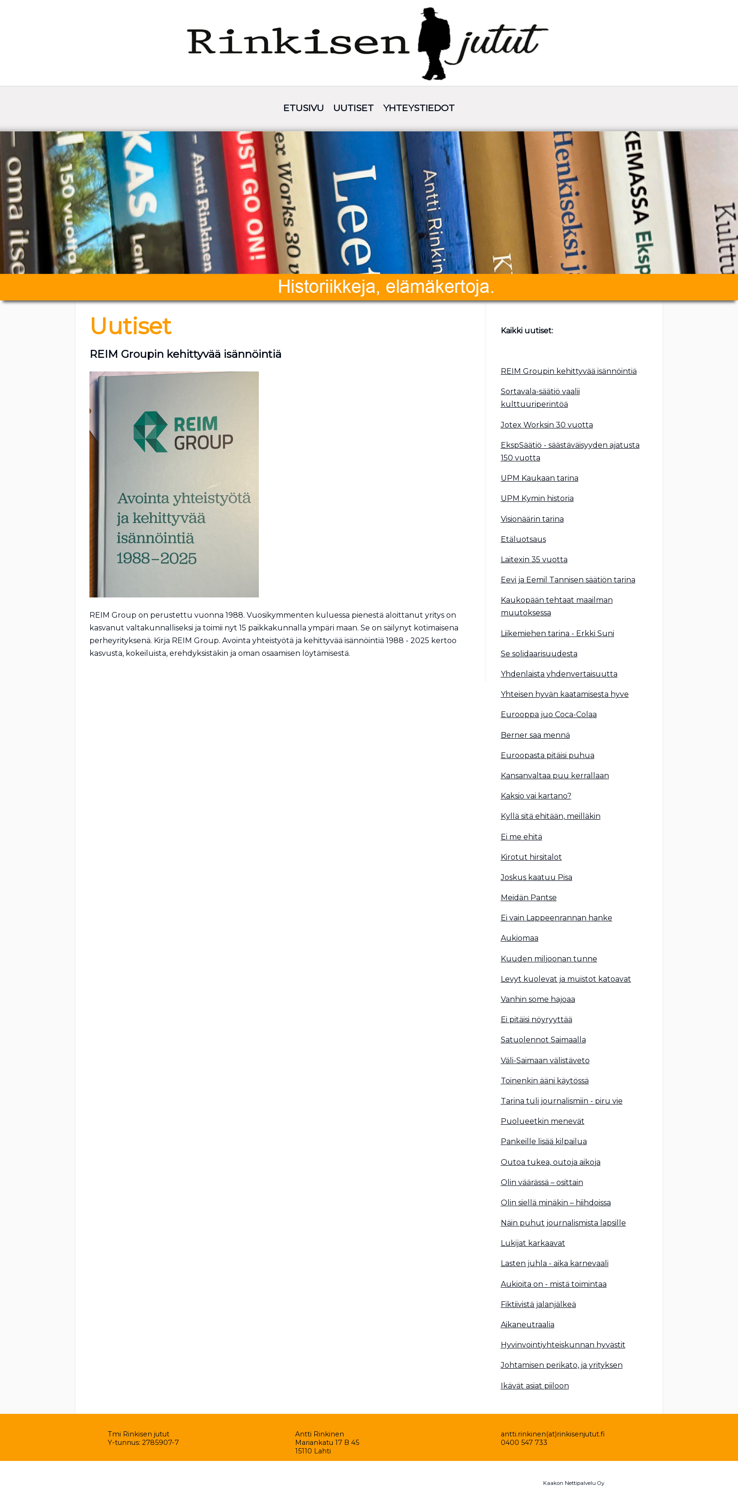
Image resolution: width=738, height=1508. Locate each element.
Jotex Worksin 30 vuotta (547, 424)
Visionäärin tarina (532, 519)
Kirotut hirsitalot (531, 857)
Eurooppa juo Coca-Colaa (549, 714)
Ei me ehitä (521, 836)
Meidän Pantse (529, 897)
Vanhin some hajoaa (538, 999)
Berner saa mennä (535, 735)
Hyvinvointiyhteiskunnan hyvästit (563, 1344)
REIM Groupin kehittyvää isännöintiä (569, 371)
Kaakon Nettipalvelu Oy (573, 1483)
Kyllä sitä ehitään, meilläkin (551, 816)
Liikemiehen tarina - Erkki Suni (557, 633)
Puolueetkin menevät (543, 1121)
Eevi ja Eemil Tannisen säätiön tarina (568, 579)
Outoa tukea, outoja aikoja (551, 1162)
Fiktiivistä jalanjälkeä (538, 1304)
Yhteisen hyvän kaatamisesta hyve (565, 694)
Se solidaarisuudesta (539, 653)
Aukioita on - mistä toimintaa (554, 1284)
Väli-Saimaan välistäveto (545, 1060)
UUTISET (353, 107)
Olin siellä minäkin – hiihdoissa (556, 1202)
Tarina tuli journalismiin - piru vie (562, 1101)
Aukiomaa (519, 938)
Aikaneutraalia (527, 1324)
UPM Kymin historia (537, 498)
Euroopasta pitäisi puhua (547, 755)
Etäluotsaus (523, 539)
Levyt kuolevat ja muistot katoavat (566, 979)
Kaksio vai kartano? (536, 795)
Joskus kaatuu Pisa (536, 877)
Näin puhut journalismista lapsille (563, 1222)
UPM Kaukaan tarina (539, 478)
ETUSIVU (303, 107)
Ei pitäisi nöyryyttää (536, 1019)
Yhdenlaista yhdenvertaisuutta (559, 673)
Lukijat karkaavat (533, 1243)
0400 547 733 (524, 1442)
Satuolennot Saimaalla (543, 1039)
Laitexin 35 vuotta (534, 559)
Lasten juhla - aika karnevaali (555, 1263)
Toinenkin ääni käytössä (545, 1080)
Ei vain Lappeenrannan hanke (556, 917)
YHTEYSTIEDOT (419, 107)
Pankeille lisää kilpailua (544, 1141)
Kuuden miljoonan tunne (549, 958)
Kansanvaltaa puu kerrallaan (555, 775)
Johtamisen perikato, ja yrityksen (562, 1365)
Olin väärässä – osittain (542, 1182)
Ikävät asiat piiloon (535, 1385)
